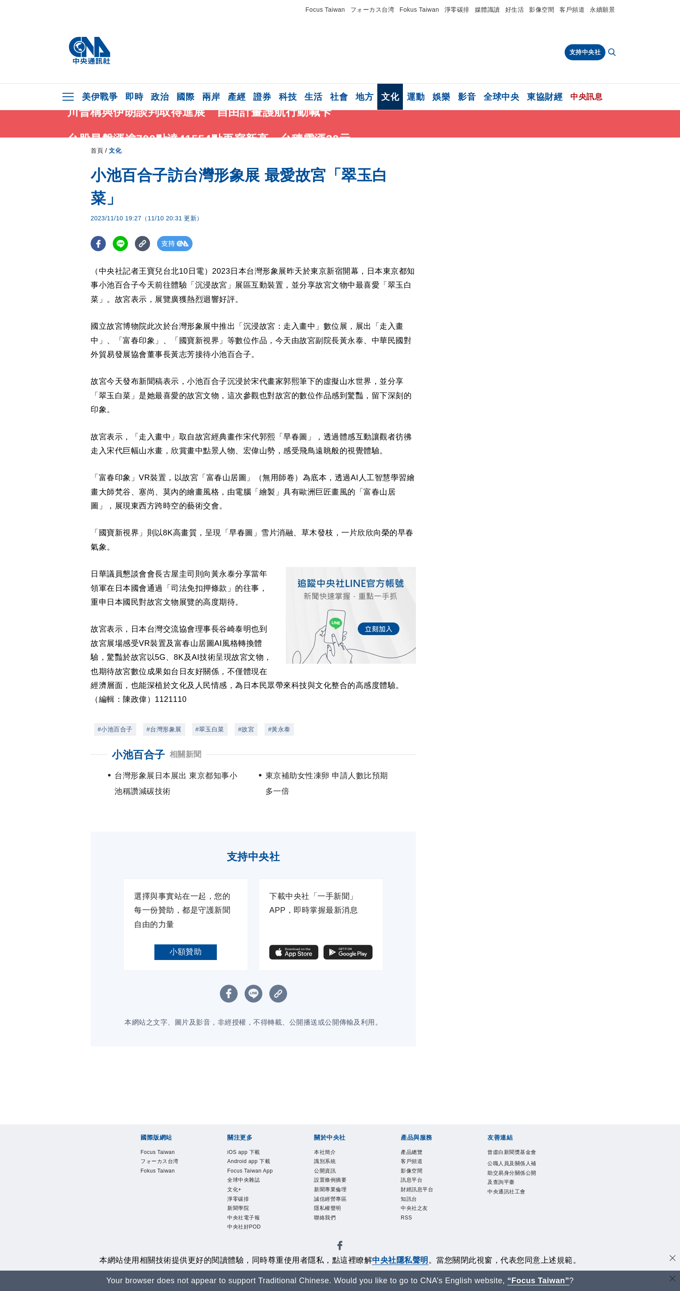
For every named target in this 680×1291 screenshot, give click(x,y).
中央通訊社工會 (506, 1192)
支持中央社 (585, 52)
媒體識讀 (487, 10)
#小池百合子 (115, 729)
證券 (262, 97)
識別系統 (325, 1161)
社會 (339, 97)
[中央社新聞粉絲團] (340, 1247)
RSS (406, 1218)
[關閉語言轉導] (673, 1279)
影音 (467, 97)
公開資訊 (325, 1171)
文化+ (234, 1189)
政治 (160, 97)
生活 (313, 97)
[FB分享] (98, 243)
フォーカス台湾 (372, 10)
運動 (416, 97)
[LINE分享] (120, 243)
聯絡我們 (325, 1218)
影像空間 (541, 10)
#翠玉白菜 (210, 729)
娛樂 (441, 97)
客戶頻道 (572, 10)
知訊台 (409, 1199)
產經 (236, 97)
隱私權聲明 (327, 1208)
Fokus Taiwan (419, 10)
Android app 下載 (248, 1161)
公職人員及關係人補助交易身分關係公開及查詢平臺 (511, 1172)
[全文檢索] (613, 53)
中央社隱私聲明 (400, 1260)
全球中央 (501, 97)
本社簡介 (325, 1152)
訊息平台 (411, 1180)
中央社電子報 (243, 1218)
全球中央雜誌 (243, 1180)
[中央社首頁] (89, 50)
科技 (288, 97)
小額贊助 (186, 951)
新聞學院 (238, 1208)
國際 (185, 97)
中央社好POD (244, 1227)
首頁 (97, 150)
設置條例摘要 (330, 1180)
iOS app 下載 (243, 1152)
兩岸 (211, 97)
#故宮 (246, 729)
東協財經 (544, 97)
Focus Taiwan (325, 10)
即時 (134, 97)
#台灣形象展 (164, 729)
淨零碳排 (457, 10)
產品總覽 (411, 1152)
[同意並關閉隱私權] (673, 1259)
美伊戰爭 (100, 97)
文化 (390, 97)
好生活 (514, 10)
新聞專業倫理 (330, 1189)
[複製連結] (142, 243)
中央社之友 (414, 1208)
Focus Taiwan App (250, 1171)
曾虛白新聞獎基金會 (511, 1152)
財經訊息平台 (417, 1189)
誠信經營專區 (330, 1199)
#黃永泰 (279, 729)
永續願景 (602, 10)
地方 (364, 97)
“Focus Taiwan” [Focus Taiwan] (538, 1280)
